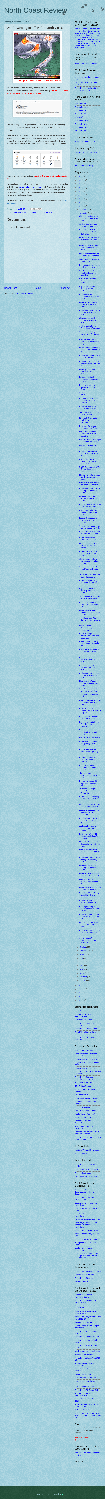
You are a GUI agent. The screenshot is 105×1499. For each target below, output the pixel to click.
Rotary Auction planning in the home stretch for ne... (89, 717)
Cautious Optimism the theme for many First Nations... (88, 759)
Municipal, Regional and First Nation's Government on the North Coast (86, 1225)
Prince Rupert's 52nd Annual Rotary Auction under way (88, 628)
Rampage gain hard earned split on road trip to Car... (89, 266)
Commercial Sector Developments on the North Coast (85, 1192)
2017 (80, 202)
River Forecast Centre (83, 1117)
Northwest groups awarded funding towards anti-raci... (89, 732)
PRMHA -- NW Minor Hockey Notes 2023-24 (86, 1312)
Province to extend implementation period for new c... (90, 379)
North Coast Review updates (86, 64)
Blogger (64, 1494)
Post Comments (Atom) (24, 293)
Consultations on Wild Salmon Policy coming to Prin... (89, 620)
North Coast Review (35, 10)
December (84, 209)
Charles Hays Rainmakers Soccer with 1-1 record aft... (89, 453)
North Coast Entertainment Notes (88, 1271)
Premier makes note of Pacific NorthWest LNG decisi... (89, 852)
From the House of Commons (86, 1170)
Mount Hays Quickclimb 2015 (86, 1322)
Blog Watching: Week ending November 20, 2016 (88, 499)
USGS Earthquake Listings (85, 1111)
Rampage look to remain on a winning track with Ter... (90, 505)
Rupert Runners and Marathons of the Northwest (87, 1405)
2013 (80, 993)
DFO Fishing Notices (83, 1086)
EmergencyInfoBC (82, 1095)
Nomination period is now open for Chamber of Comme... (89, 401)
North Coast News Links (84, 1011)
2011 (80, 1000)
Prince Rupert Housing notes (86, 1029)
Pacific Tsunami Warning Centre (87, 1114)
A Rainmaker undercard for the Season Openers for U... (89, 932)
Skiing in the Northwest (84, 1374)
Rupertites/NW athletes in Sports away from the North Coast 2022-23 (88, 1415)
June (82, 962)
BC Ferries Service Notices (85, 1083)
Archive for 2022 (81, 110)
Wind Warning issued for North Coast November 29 (32, 213)
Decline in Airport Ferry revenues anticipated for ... (89, 583)
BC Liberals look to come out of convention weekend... (89, 924)
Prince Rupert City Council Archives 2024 (85, 1039)
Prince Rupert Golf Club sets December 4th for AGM (88, 248)
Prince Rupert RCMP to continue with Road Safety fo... (88, 232)
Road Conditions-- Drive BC (85, 1050)
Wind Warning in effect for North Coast (89, 260)
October (83, 947)
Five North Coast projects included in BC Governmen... (89, 420)
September (84, 951)
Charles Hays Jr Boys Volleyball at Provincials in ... (89, 334)
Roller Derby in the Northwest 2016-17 (87, 902)
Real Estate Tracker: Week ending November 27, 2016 (89, 312)
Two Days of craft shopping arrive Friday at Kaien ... (89, 597)
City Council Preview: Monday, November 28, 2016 (89, 281)
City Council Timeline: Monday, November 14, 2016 (89, 591)
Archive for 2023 (81, 107)
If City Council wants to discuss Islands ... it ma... (89, 539)
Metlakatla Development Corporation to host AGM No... (89, 844)
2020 (80, 191)
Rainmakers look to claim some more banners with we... (89, 917)
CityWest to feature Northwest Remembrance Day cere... (90, 710)
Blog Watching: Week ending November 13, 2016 (88, 683)
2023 (80, 180)
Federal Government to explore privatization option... (88, 520)
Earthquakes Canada (83, 1107)
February (83, 977)
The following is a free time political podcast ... (89, 576)
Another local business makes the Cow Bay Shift (89, 225)
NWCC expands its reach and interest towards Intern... (89, 652)
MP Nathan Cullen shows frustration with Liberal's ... (89, 240)
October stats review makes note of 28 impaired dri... (90, 806)
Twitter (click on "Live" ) (84, 166)
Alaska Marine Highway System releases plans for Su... (89, 561)
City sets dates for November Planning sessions (87, 940)
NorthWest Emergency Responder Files (83, 1015)
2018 (80, 199)
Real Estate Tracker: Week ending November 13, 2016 (89, 675)
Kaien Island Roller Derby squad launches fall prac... (89, 895)
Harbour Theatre (81, 1281)
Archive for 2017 (81, 127)
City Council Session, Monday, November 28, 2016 (89, 289)
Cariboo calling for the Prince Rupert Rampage (89, 327)
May (81, 966)
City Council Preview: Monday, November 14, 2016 (89, 659)
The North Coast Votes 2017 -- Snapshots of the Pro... (89, 775)
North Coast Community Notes (87, 1230)
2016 (80, 206)
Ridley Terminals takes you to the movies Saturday (89, 408)
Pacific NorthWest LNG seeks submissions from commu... (89, 836)
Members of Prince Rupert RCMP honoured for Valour (89, 545)
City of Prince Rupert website (86, 1059)
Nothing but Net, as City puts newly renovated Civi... (88, 783)
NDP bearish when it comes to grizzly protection (90, 357)
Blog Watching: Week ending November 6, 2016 (88, 868)
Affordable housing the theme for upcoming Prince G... (88, 791)
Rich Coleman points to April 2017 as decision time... (88, 553)
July (81, 958)
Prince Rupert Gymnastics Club (87, 1337)
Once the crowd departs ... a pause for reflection (89, 690)
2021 (80, 188)
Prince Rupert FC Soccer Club (86, 1390)
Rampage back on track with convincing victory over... (88, 751)
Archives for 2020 (81, 117)
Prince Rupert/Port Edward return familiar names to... (90, 875)
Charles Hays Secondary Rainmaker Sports (84, 1296)
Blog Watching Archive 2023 (86, 152)
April (82, 969)
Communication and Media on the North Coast (86, 1198)
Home (37, 288)
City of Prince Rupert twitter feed (87, 1068)
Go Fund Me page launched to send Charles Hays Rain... (90, 703)
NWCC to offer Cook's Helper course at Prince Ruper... (89, 342)
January (83, 980)
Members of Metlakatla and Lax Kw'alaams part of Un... (89, 477)
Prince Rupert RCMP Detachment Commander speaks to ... (89, 612)
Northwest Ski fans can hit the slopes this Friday (89, 427)
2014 (80, 989)
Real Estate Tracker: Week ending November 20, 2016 (89, 491)
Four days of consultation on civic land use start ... (89, 484)
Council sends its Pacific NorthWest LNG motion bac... (89, 569)
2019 (80, 195)
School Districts (81, 1153)
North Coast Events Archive (85, 141)
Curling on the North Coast (85, 1387)
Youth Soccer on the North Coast (87, 1351)
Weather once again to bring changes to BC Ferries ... (88, 744)
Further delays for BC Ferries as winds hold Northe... (88, 828)
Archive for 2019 (81, 121)
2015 (80, 985)
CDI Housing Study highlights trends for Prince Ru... (87, 461)
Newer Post (10, 288)
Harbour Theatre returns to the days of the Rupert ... (89, 533)
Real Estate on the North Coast (87, 1239)
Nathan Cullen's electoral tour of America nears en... (89, 820)
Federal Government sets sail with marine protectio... (89, 813)
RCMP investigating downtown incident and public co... (89, 636)
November (84, 213)
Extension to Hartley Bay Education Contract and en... (89, 644)
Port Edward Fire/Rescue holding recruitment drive (89, 254)
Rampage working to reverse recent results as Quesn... (89, 909)
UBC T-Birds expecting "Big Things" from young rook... (89, 469)
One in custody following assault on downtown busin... (88, 512)
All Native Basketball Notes (85, 1378)
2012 (80, 996)
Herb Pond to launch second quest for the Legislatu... (88, 767)
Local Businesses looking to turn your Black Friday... (90, 441)
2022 (80, 184)
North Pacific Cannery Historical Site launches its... (89, 604)
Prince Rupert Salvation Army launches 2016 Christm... (88, 304)
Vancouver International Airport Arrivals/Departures (87, 1133)
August (83, 954)
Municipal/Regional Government (87, 1150)
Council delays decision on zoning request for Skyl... (89, 527)
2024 (80, 176)
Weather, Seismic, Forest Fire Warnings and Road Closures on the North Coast (87, 1256)
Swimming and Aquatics (84, 1354)
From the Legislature (83, 1173)
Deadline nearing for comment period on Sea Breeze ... (89, 387)
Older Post (64, 288)
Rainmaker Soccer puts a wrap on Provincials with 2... (89, 363)
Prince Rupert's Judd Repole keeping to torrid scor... (89, 371)
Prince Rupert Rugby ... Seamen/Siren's (84, 1395)
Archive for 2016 (81, 131)
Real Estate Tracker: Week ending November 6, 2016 (89, 860)
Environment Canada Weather (86, 1098)
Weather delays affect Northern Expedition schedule (87, 273)
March (82, 973)
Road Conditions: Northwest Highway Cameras (86, 1055)
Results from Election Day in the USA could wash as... (89, 799)
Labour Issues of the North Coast (87, 1219)
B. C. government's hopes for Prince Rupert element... (89, 724)
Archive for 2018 (81, 124)
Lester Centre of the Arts (84, 1275)
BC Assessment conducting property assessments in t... (89, 350)
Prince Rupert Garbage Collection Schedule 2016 (85, 1078)
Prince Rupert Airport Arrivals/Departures (83, 1122)
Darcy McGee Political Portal (86, 1176)
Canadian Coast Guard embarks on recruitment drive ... (89, 297)
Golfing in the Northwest (84, 1410)
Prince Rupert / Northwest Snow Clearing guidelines (87, 89)
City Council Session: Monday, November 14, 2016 (89, 667)
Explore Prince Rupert (83, 1020)
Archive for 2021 (81, 114)
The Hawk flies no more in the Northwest (89, 413)
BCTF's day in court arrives (89, 738)
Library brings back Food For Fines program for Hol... (88, 218)
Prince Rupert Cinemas (84, 1278)
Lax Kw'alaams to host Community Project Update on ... (88, 434)
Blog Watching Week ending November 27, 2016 (88, 320)
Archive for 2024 (81, 104)
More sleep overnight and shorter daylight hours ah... (89, 881)
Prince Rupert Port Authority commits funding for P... (90, 888)
